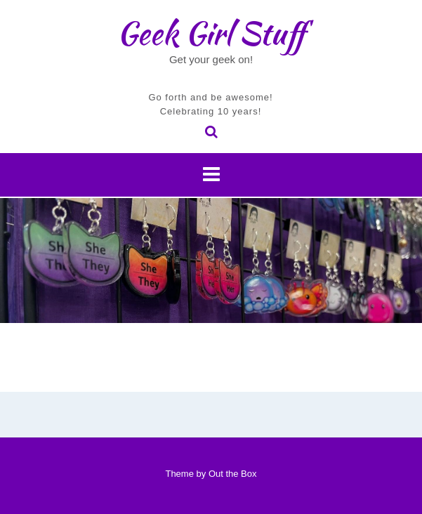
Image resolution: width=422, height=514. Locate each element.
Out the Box (233, 473)
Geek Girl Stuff (211, 33)
